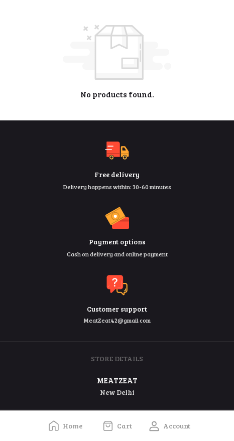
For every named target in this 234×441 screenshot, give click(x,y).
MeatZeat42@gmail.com (117, 320)
